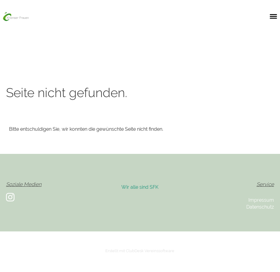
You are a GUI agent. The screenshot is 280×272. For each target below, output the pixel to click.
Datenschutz (260, 207)
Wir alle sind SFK (139, 187)
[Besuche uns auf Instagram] (10, 197)
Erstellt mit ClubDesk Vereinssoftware (139, 251)
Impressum (261, 200)
